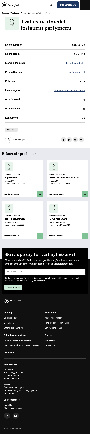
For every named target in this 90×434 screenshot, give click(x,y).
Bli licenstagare (68, 5)
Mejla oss (8, 384)
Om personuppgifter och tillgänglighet (20, 390)
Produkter (15, 13)
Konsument (50, 312)
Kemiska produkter (75, 63)
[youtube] (16, 416)
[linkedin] (7, 416)
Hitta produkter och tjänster (57, 323)
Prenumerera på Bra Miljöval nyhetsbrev (21, 345)
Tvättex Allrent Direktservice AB (69, 90)
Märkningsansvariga (13, 408)
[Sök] (51, 5)
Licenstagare (9, 323)
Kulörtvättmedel (77, 72)
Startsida (5, 13)
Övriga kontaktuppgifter (14, 387)
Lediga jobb (50, 345)
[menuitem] (24, 321)
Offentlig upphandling (13, 328)
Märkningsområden (53, 318)
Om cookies (9, 393)
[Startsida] (24, 5)
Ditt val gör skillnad (53, 328)
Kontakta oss (51, 340)
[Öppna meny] (85, 5)
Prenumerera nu (13, 287)
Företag (8, 312)
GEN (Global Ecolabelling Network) (19, 340)
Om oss (48, 335)
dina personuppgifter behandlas (32, 281)
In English (9, 352)
